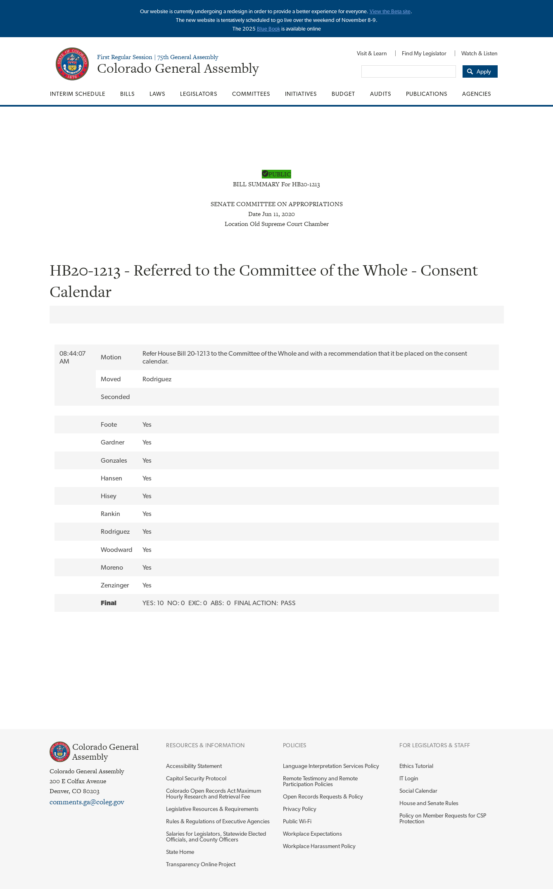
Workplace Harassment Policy (319, 846)
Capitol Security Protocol (196, 778)
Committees (251, 93)
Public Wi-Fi (297, 821)
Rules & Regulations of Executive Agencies (218, 821)
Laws (157, 93)
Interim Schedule (77, 93)
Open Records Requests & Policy (323, 796)
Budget (343, 93)
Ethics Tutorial (416, 766)
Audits (380, 93)
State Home (180, 852)
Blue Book (268, 29)
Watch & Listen (479, 53)
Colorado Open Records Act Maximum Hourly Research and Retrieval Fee (213, 793)
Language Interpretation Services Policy (331, 766)
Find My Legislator (424, 53)
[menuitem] (372, 53)
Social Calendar (418, 790)
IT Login (408, 778)
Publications (426, 93)
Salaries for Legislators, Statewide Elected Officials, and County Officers (216, 836)
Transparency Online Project (200, 864)
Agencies (476, 93)
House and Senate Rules (428, 803)
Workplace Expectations (312, 833)
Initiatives (301, 93)
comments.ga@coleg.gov (87, 802)
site (407, 11)
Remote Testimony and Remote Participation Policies (320, 781)
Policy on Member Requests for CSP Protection (442, 818)
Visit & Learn (372, 53)
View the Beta (386, 11)
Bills (127, 93)
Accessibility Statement (194, 766)
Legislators (198, 93)
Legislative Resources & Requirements (212, 809)
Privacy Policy (299, 809)
